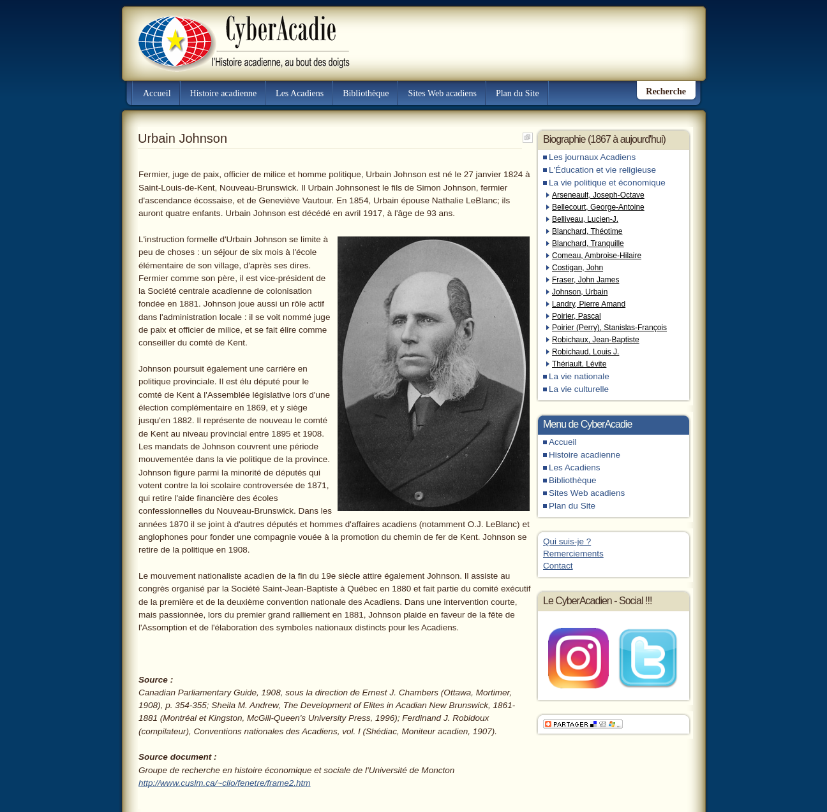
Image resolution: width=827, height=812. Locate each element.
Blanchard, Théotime (587, 231)
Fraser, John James (585, 279)
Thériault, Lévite (579, 363)
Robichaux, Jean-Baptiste (595, 339)
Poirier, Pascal (576, 316)
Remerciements (573, 553)
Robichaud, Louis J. (585, 351)
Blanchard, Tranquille (588, 243)
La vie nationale (579, 376)
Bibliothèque (366, 93)
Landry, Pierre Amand (588, 304)
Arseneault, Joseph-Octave (598, 195)
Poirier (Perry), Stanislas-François (609, 327)
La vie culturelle (579, 389)
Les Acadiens (300, 93)
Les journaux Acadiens (592, 157)
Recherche (666, 91)
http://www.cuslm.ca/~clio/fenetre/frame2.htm (224, 783)
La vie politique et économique (607, 182)
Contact (558, 565)
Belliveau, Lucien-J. (585, 219)
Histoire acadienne (223, 93)
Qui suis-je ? (567, 541)
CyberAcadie (233, 34)
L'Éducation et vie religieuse (602, 170)
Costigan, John (577, 267)
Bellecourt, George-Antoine (598, 207)
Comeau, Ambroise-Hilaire (596, 255)
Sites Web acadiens (442, 93)
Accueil (157, 93)
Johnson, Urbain (579, 291)
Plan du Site (517, 93)
